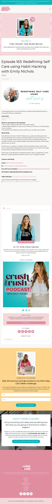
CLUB (26, 486)
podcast (4, 75)
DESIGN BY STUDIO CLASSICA (36, 501)
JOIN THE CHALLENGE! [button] (26, 405)
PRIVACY (26, 490)
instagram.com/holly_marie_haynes (28, 181)
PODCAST (26, 479)
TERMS (26, 488)
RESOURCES (26, 484)
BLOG (26, 482)
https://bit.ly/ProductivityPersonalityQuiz (24, 176)
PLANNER (26, 487)
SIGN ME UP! (26, 322)
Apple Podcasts (6, 118)
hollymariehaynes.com (10, 181)
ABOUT (26, 477)
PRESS (26, 480)
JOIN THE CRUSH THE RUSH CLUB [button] (26, 441)
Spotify (4, 119)
